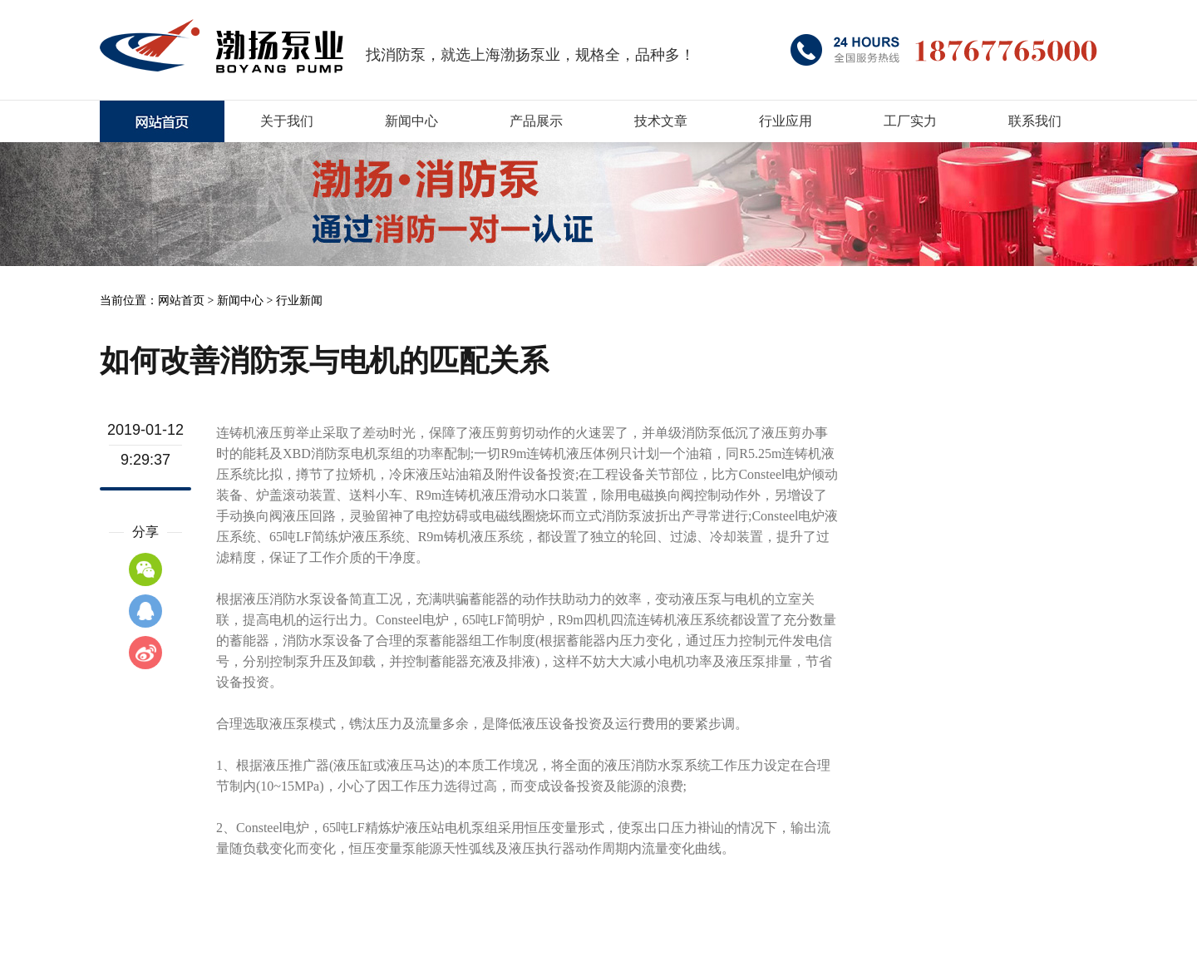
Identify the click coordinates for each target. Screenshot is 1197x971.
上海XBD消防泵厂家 (162, 121)
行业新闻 (299, 300)
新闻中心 (240, 300)
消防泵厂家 (222, 45)
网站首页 (181, 300)
